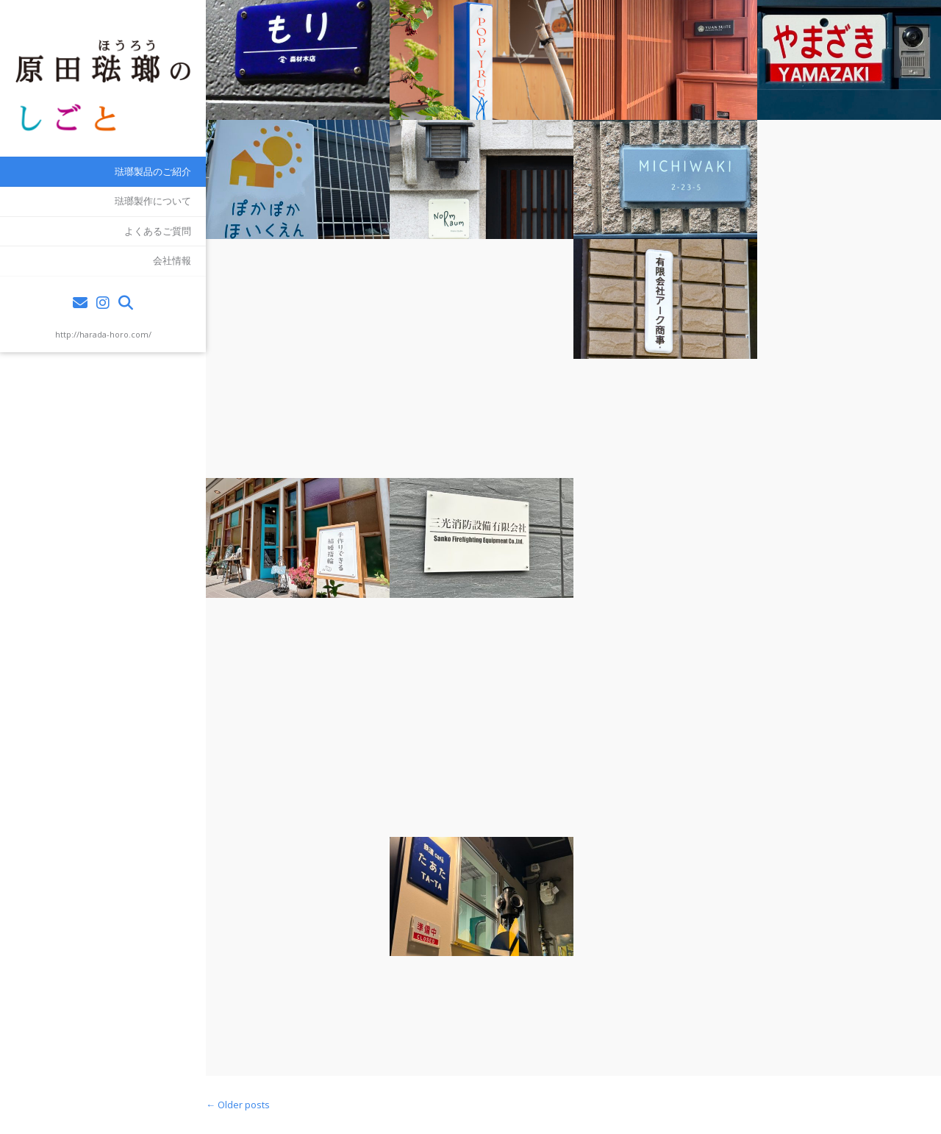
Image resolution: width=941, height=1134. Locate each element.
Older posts (238, 1104)
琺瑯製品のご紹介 (153, 171)
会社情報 (172, 260)
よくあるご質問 (157, 231)
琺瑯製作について (153, 200)
